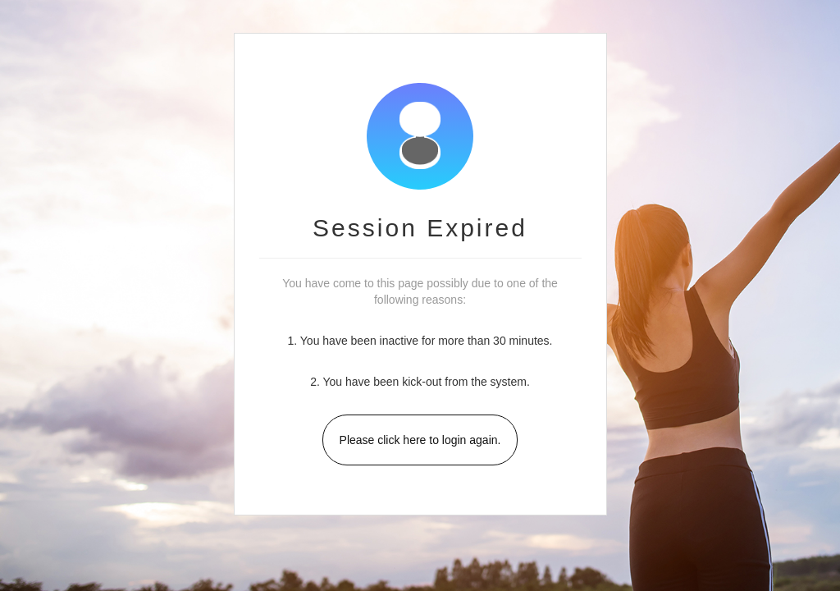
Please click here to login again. (420, 440)
